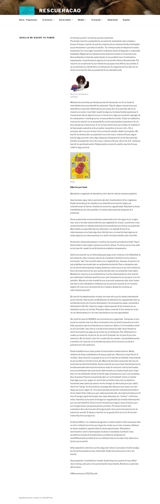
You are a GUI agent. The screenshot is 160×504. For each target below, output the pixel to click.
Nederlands (113, 20)
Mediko (82, 20)
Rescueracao (60, 11)
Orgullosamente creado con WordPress (36, 497)
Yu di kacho (48, 20)
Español (126, 20)
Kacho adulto (66, 20)
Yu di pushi (97, 20)
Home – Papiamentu (28, 20)
